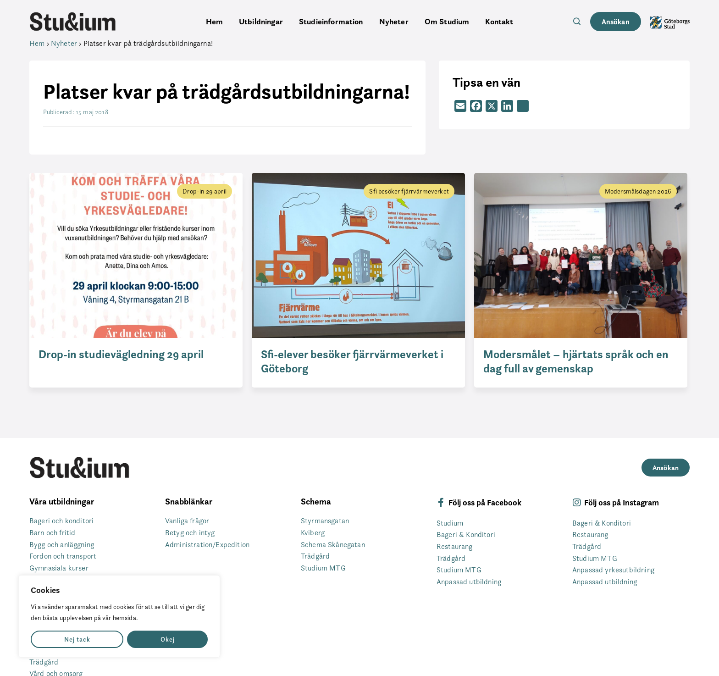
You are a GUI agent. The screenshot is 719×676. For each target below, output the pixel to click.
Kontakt (499, 22)
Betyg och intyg (190, 532)
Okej (167, 639)
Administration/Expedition (207, 544)
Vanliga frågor (187, 520)
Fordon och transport (62, 556)
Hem (214, 22)
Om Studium (447, 22)
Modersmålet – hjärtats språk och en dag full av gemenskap (576, 361)
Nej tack (77, 639)
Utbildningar (261, 22)
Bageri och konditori (61, 520)
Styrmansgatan (325, 520)
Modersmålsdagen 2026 (638, 191)
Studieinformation (331, 22)
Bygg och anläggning (61, 544)
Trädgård (43, 662)
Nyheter (394, 22)
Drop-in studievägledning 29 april (121, 354)
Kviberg (313, 532)
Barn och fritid (52, 532)
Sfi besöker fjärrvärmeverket (408, 191)
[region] (119, 616)
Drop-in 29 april (205, 191)
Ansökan (616, 21)
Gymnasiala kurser (58, 568)
